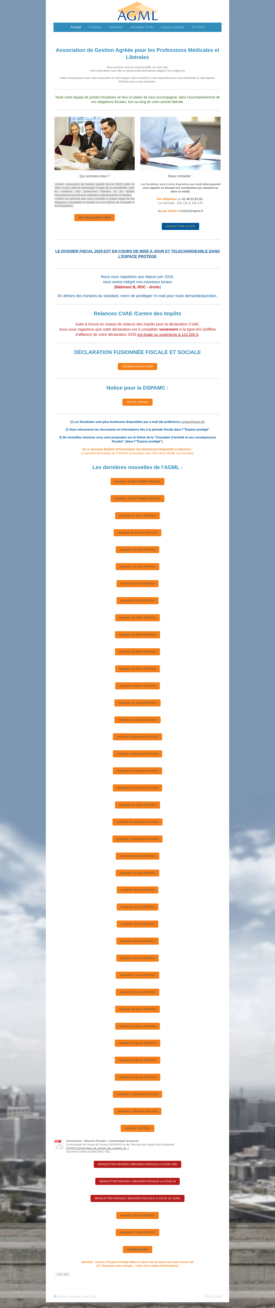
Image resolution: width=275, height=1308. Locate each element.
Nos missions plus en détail (94, 217)
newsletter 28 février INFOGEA (137, 668)
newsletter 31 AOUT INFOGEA (137, 515)
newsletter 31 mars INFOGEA (137, 975)
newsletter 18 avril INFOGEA (137, 1215)
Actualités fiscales (137, 1249)
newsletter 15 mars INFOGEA (137, 992)
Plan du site (89, 1296)
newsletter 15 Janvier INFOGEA (137, 719)
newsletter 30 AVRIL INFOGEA (137, 617)
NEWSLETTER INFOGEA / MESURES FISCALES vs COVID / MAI (137, 1164)
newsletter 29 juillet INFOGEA (137, 856)
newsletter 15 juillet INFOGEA (137, 873)
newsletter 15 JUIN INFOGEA (137, 566)
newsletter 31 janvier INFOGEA (137, 1043)
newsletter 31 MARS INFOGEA (137, 634)
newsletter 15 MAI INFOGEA (138, 600)
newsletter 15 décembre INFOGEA (137, 753)
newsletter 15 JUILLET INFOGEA (137, 532)
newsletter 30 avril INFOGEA (137, 941)
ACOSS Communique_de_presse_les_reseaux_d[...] (97, 1148)
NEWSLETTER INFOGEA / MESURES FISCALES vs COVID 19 (137, 1181)
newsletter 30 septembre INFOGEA (137, 821)
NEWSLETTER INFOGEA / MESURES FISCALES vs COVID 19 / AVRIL (137, 1198)
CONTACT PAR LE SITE (180, 226)
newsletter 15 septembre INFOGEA (137, 838)
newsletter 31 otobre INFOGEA (137, 804)
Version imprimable (67, 1296)
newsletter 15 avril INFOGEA (137, 958)
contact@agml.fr (192, 421)
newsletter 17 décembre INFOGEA (137, 1094)
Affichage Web (213, 1296)
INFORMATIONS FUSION (137, 366)
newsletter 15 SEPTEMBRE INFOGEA (137, 498)
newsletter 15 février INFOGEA (137, 685)
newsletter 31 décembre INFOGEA (137, 736)
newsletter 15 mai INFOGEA (137, 923)
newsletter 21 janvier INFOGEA (137, 1060)
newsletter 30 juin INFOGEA (137, 889)
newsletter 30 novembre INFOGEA (137, 770)
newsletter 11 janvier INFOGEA (137, 1077)
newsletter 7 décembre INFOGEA (138, 1111)
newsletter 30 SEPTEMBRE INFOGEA (137, 481)
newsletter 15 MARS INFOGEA (137, 651)
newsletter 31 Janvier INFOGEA (137, 702)
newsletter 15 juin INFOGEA (137, 906)
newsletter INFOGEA (137, 1128)
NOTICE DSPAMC (137, 402)
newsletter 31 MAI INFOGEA (138, 583)
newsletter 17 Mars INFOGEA (137, 1232)
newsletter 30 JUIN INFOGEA (137, 549)
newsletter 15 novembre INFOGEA (137, 787)
